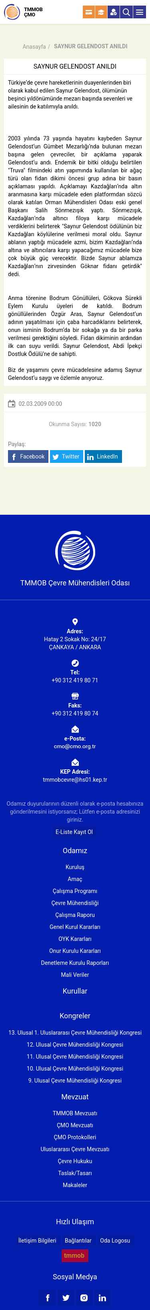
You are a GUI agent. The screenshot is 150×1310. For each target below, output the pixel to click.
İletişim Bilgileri (37, 1240)
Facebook (27, 456)
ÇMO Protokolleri (75, 1137)
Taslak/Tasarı (75, 1173)
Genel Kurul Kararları (75, 927)
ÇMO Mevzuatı (75, 1125)
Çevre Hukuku (75, 1161)
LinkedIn (102, 456)
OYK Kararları (74, 939)
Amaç (75, 879)
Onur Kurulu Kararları (75, 951)
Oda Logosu (115, 1240)
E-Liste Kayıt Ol (74, 832)
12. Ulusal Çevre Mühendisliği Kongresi (75, 1044)
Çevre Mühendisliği (74, 903)
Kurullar (75, 991)
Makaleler (75, 1185)
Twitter (65, 456)
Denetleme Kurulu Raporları (75, 963)
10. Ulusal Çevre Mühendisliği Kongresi (75, 1068)
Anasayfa (34, 46)
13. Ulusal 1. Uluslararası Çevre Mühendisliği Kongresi (75, 1032)
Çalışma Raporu (75, 915)
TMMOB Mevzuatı (75, 1113)
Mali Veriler (75, 975)
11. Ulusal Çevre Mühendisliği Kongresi (75, 1056)
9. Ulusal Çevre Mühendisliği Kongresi (75, 1080)
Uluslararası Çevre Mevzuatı (74, 1149)
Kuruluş (75, 867)
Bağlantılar (78, 1240)
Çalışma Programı (75, 891)
